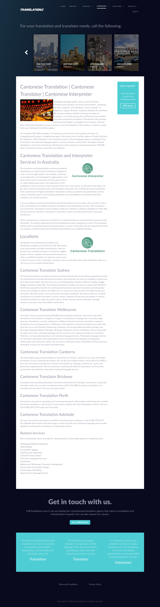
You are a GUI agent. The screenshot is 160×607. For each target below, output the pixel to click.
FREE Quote (128, 106)
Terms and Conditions (68, 584)
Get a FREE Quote (80, 522)
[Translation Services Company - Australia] (32, 9)
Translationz (81, 601)
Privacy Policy (95, 584)
